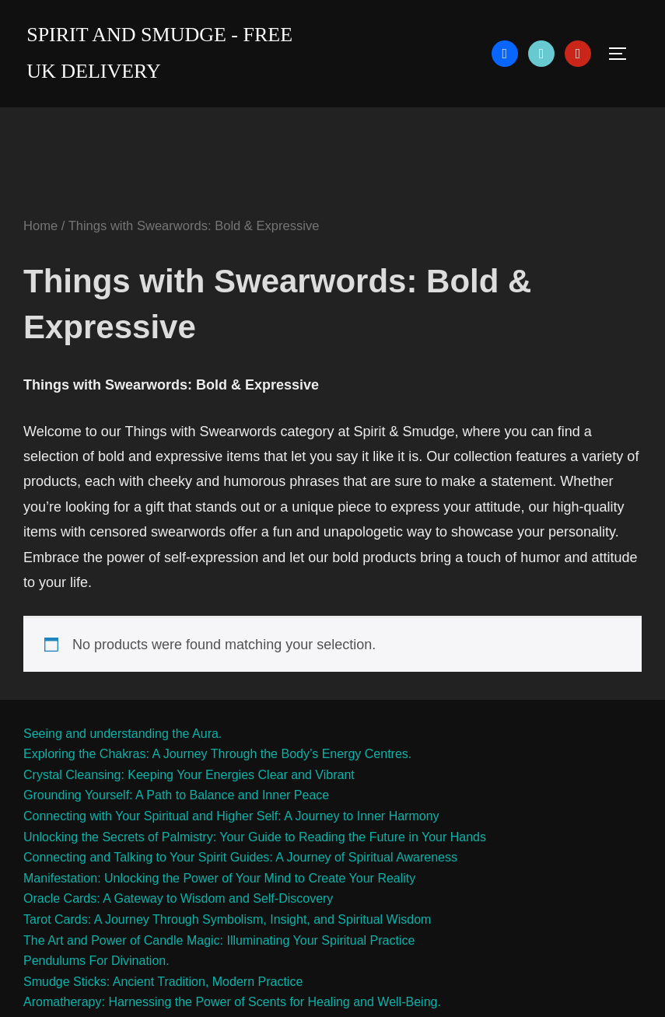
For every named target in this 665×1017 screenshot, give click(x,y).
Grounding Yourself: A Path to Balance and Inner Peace (176, 795)
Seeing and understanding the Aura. (122, 733)
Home (40, 225)
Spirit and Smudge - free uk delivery (159, 52)
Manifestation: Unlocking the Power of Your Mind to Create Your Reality (219, 878)
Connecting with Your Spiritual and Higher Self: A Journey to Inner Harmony (231, 816)
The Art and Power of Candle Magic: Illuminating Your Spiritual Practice (219, 940)
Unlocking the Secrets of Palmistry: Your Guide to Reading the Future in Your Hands (254, 837)
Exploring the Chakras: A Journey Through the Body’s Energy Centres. (217, 753)
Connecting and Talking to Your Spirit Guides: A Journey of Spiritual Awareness (240, 857)
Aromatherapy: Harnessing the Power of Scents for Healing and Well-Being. (232, 1001)
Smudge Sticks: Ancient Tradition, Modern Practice (163, 981)
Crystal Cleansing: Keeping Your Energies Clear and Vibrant (189, 774)
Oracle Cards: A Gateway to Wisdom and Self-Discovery (178, 898)
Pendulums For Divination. (96, 960)
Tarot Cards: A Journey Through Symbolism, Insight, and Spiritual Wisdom (227, 919)
